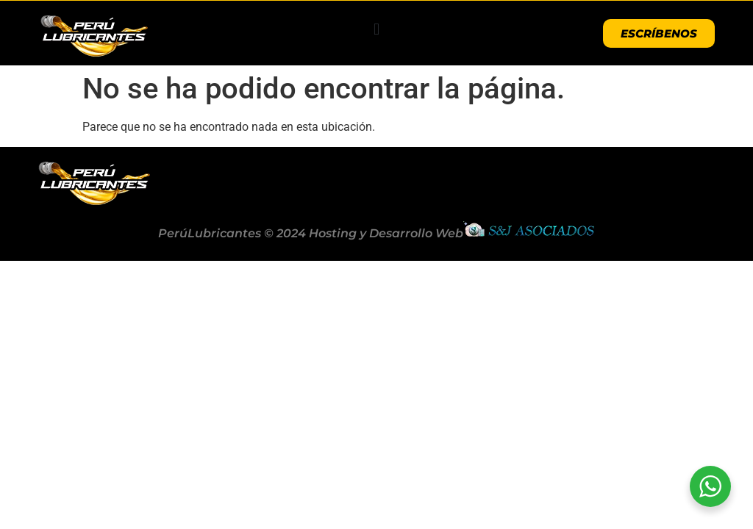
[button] (376, 30)
